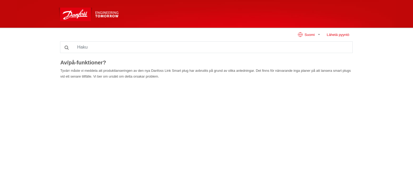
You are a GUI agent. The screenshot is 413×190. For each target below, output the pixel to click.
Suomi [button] (307, 34)
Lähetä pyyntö (338, 35)
